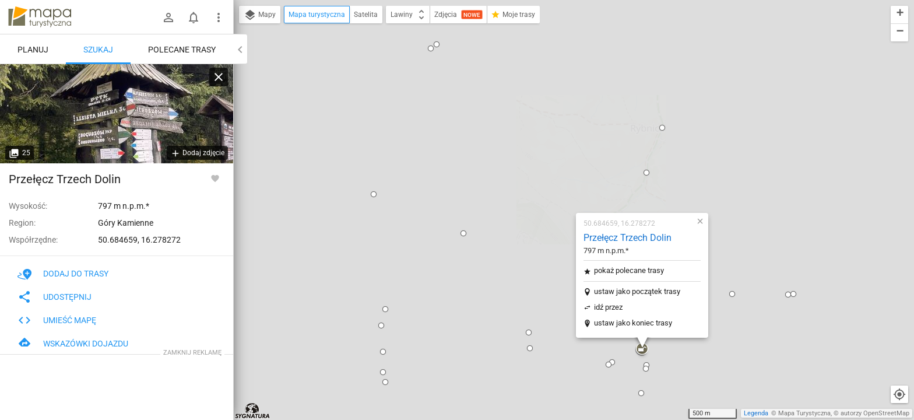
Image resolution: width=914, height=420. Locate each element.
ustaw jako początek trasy (568, 149)
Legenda (756, 413)
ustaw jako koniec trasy (564, 180)
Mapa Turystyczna (804, 413)
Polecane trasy (182, 49)
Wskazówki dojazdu (72, 344)
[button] (273, 96)
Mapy (260, 15)
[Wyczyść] (218, 77)
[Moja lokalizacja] (899, 394)
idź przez (539, 164)
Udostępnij (54, 297)
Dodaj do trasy (62, 274)
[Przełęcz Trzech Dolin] (116, 113)
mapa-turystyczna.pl (39, 17)
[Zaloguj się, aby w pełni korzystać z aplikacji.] (215, 178)
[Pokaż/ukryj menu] (218, 17)
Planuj (32, 49)
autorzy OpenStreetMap (875, 413)
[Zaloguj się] (168, 17)
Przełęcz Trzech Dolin (559, 95)
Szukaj (98, 49)
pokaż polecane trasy (560, 128)
